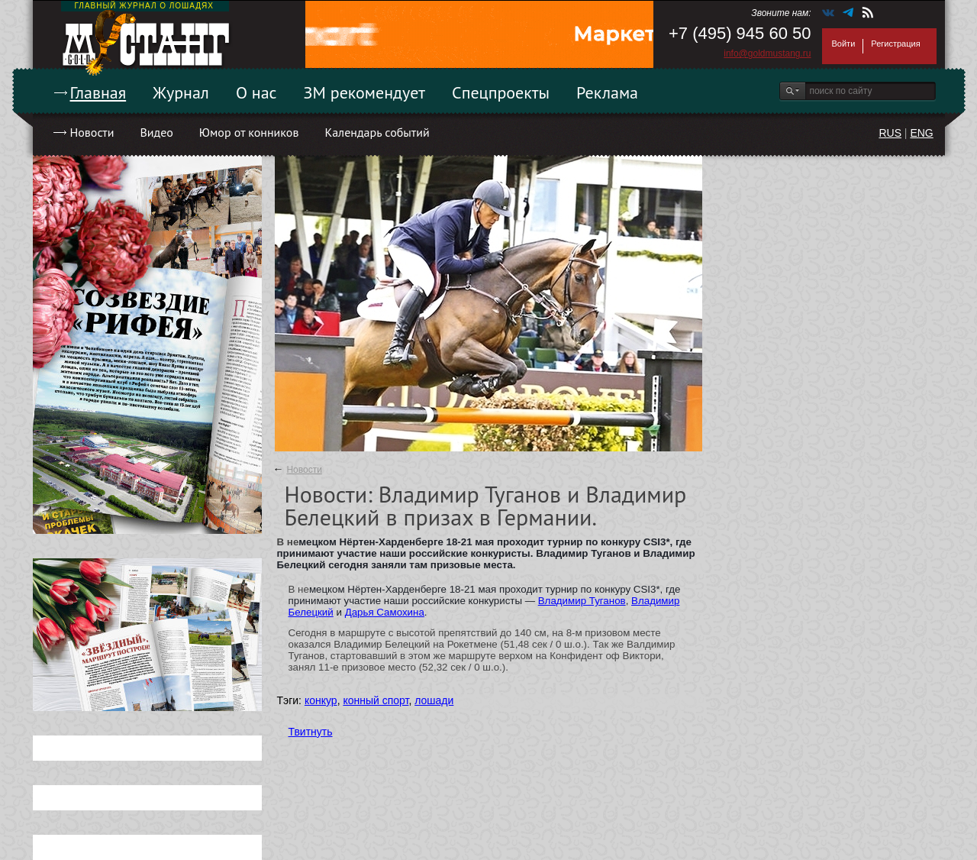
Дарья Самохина (384, 612)
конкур (321, 700)
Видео (156, 132)
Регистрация (895, 43)
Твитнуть (311, 732)
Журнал (181, 92)
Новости (92, 132)
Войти (844, 43)
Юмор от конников (249, 132)
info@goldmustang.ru (767, 53)
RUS (890, 133)
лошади (433, 700)
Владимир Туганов (582, 600)
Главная (98, 92)
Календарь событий (376, 132)
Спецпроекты (501, 92)
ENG (921, 133)
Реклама (607, 92)
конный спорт (375, 700)
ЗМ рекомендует (365, 92)
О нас (256, 92)
